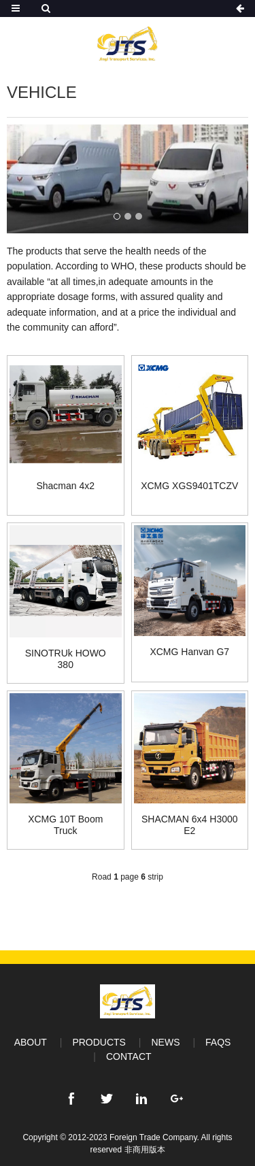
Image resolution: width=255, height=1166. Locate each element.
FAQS (218, 1042)
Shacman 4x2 (65, 485)
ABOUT (30, 1042)
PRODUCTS (99, 1042)
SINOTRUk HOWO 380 (65, 659)
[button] (117, 216)
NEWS (165, 1042)
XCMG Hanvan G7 (189, 651)
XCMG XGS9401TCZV (189, 485)
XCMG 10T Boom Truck (65, 825)
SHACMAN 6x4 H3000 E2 (189, 825)
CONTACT (129, 1056)
